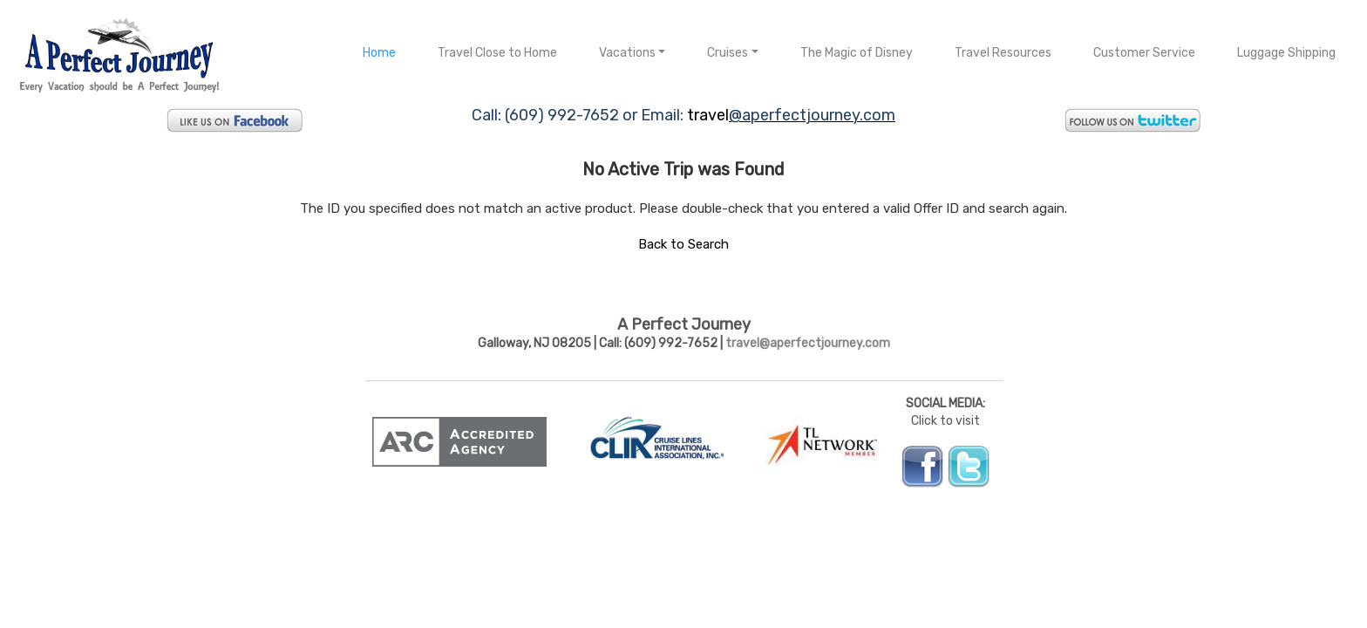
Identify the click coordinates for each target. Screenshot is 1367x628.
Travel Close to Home (497, 52)
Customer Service (1144, 52)
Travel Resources (1003, 52)
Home (379, 52)
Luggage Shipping (1286, 52)
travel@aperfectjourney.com (807, 343)
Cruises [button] (727, 52)
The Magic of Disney (856, 52)
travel (708, 115)
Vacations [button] (627, 52)
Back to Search (683, 244)
